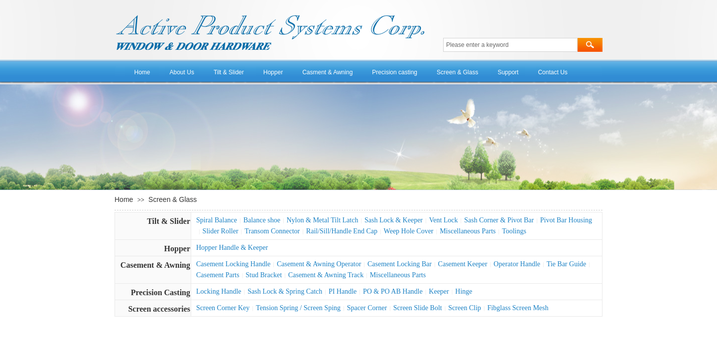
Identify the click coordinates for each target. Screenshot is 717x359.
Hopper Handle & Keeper (232, 247)
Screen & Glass (457, 72)
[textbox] (510, 45)
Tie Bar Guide (567, 264)
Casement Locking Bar (399, 264)
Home (142, 72)
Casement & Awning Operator (319, 264)
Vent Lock (443, 220)
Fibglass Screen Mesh (518, 308)
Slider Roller (221, 231)
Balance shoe (261, 220)
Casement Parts (217, 275)
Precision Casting (160, 292)
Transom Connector (272, 231)
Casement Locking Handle (233, 264)
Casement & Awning (155, 265)
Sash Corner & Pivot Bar (499, 220)
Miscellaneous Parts (467, 231)
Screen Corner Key (222, 308)
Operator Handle (516, 264)
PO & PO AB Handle (393, 291)
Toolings (514, 231)
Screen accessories (159, 309)
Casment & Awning (327, 72)
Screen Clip (464, 308)
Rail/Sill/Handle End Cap (341, 231)
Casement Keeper (462, 264)
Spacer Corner (367, 308)
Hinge (463, 291)
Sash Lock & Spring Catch (284, 291)
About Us (182, 72)
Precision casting (394, 72)
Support (507, 72)
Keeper (439, 291)
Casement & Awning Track (326, 275)
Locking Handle (218, 291)
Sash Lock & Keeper (393, 220)
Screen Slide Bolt (417, 308)
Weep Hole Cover (409, 231)
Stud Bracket (263, 275)
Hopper (273, 72)
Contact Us (552, 72)
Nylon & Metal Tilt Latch (322, 220)
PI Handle (343, 291)
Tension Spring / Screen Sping (298, 308)
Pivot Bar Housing (566, 220)
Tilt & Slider (229, 72)
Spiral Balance (216, 220)
